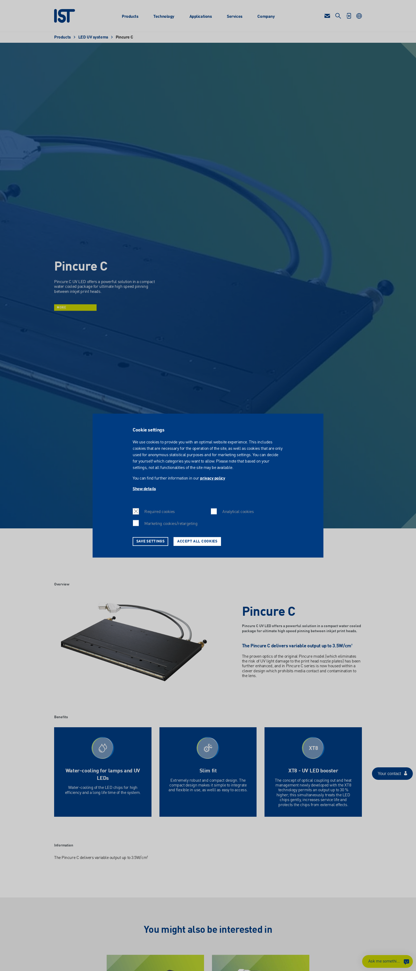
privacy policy (212, 478)
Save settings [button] (150, 541)
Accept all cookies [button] (197, 541)
